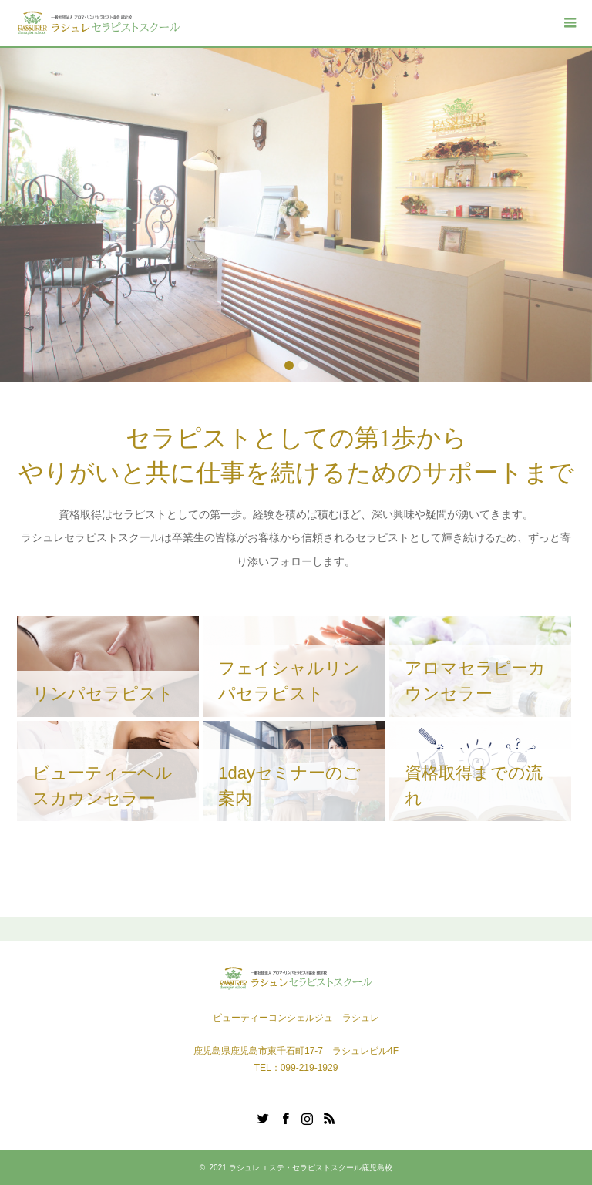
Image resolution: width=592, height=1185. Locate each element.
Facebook (285, 1117)
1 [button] (289, 365)
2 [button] (303, 365)
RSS (329, 1117)
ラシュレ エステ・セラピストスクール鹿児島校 (311, 1167)
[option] (296, 215)
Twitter (262, 1117)
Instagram (306, 1117)
